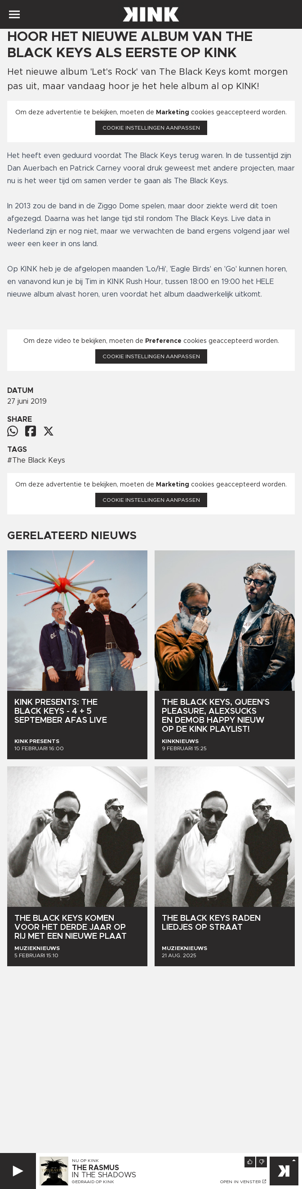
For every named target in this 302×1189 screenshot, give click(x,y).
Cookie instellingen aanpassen (151, 128)
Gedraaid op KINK (93, 1182)
